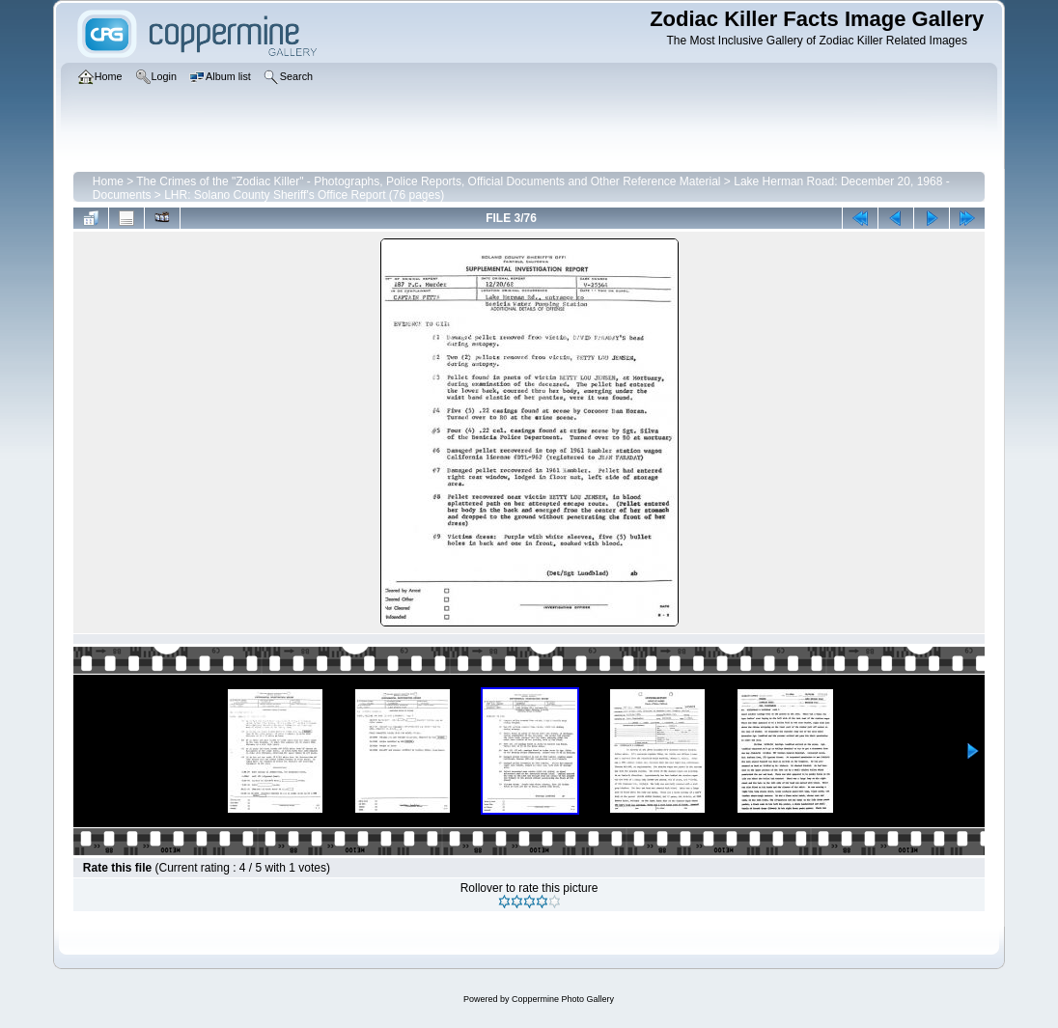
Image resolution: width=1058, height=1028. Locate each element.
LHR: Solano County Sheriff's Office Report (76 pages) (304, 195)
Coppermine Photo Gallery (563, 999)
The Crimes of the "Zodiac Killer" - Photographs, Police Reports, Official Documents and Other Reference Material (428, 181)
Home (108, 181)
